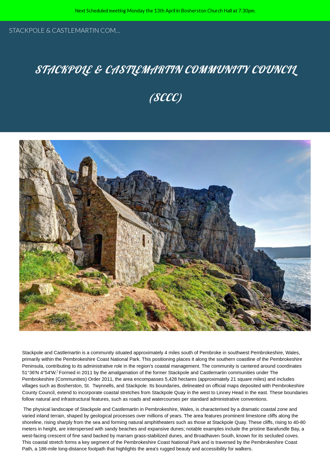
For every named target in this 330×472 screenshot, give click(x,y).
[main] (164, 76)
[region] (165, 10)
